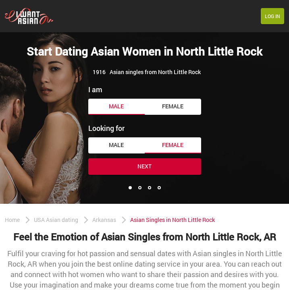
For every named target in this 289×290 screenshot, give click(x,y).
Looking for (106, 128)
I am (95, 89)
